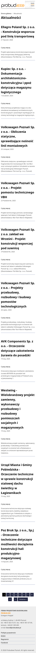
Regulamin (5, 639)
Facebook (4, 643)
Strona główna (6, 13)
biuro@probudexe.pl (13, 628)
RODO (3, 636)
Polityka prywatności (8, 633)
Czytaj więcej (5, 47)
